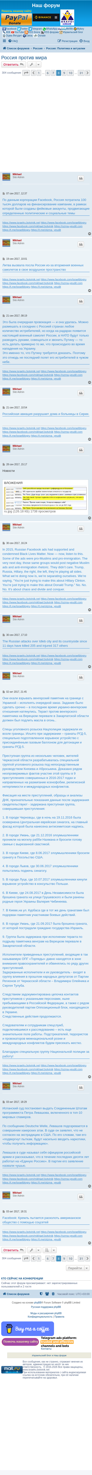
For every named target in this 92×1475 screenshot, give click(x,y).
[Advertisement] (45, 125)
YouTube (17, 32)
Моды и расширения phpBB (46, 1313)
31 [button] (81, 73)
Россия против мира (24, 57)
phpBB (37, 1302)
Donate (39, 35)
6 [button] (47, 73)
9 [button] (64, 73)
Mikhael (17, 174)
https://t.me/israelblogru (16, 229)
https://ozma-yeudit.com (68, 226)
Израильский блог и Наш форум (49, 1355)
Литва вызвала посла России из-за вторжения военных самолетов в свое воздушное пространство (42, 267)
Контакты (46, 1348)
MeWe (65, 29)
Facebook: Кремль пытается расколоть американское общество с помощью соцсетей (41, 1220)
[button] (26, 73)
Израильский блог (71, 32)
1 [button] (39, 73)
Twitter (22, 29)
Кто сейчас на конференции (22, 1278)
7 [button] (53, 73)
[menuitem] (13, 41)
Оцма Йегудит (12, 35)
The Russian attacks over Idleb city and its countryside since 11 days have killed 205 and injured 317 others (44, 643)
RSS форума (50, 32)
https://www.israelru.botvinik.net (21, 222)
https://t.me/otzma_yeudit (46, 229)
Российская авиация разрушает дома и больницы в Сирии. (45, 414)
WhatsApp (50, 29)
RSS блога (32, 32)
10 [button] (70, 73)
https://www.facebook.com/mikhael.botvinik (27, 226)
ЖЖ (6, 32)
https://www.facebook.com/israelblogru (63, 222)
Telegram (35, 29)
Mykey (79, 29)
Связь (28, 35)
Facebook (9, 29)
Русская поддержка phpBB (46, 1307)
